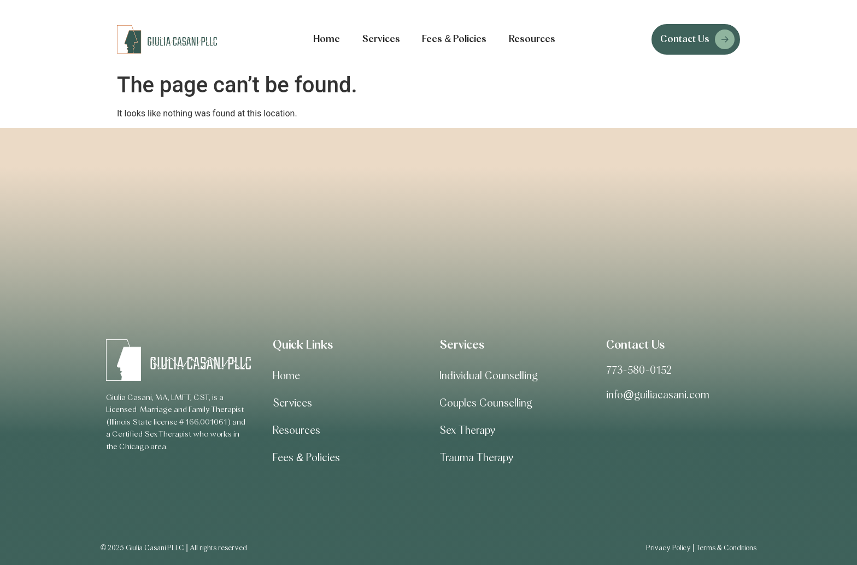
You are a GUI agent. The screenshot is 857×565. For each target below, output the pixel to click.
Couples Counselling (485, 403)
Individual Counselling (488, 375)
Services (381, 39)
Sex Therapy (467, 430)
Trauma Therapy (476, 457)
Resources (532, 39)
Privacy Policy (668, 548)
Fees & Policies (454, 39)
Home (326, 39)
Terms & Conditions (726, 548)
